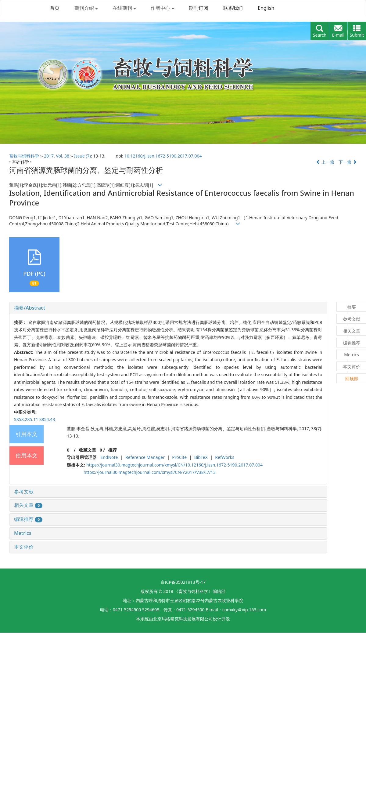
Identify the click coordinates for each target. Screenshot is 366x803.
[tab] (168, 308)
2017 (49, 156)
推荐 (112, 450)
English (266, 8)
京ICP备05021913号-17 (183, 582)
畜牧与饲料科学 (24, 156)
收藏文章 (87, 450)
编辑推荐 (28, 519)
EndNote (109, 457)
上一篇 (325, 162)
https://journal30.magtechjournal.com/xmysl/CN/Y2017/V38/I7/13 (150, 472)
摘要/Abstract (29, 307)
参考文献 (24, 491)
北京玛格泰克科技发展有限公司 (183, 619)
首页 (54, 8)
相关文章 (28, 505)
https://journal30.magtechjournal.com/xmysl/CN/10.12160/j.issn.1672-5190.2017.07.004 (174, 465)
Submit (357, 35)
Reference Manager (145, 457)
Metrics (22, 533)
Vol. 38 (62, 156)
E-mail (338, 35)
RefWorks (224, 457)
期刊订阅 (198, 8)
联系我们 (233, 8)
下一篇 (348, 162)
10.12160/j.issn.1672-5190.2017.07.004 (163, 156)
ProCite (179, 457)
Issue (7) (82, 156)
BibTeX (201, 457)
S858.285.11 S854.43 (34, 419)
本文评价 (24, 546)
